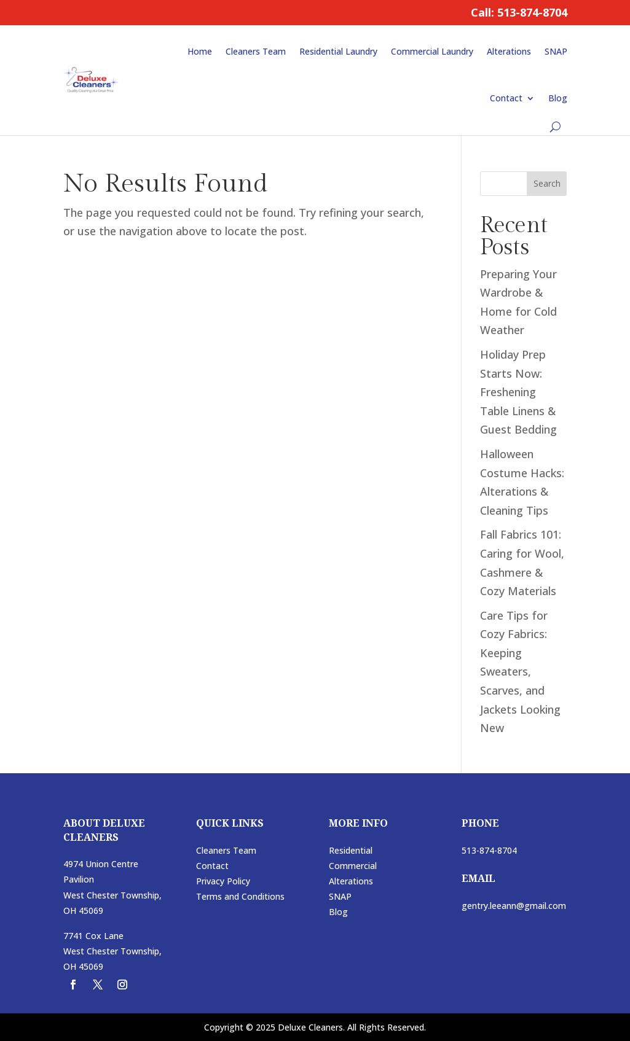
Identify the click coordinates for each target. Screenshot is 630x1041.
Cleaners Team (256, 51)
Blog (557, 98)
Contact (506, 98)
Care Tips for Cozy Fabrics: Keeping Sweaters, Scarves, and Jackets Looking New (520, 672)
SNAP (556, 51)
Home (199, 51)
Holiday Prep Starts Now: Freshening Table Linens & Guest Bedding (518, 392)
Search (547, 183)
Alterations (509, 51)
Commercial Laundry (432, 51)
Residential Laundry (338, 51)
